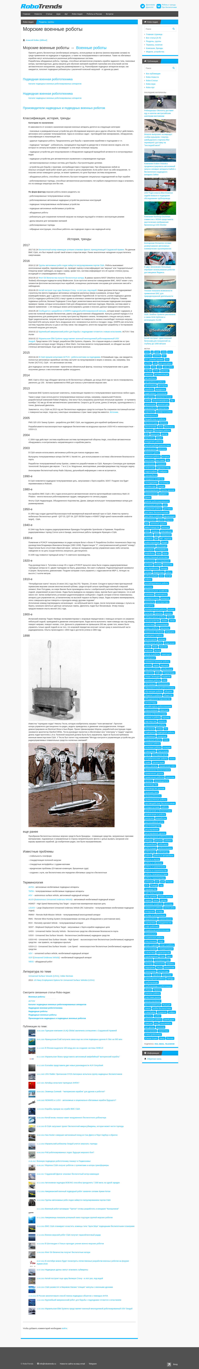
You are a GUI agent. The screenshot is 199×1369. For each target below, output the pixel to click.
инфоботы (149, 553)
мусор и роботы (152, 654)
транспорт (167, 975)
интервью (149, 550)
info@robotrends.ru (48, 1364)
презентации (158, 762)
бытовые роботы (162, 430)
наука (156, 665)
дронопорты (150, 520)
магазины (165, 628)
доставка (168, 509)
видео (159, 438)
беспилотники (151, 423)
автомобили (150, 378)
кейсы (168, 572)
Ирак (158, 553)
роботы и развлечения (155, 867)
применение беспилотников (157, 770)
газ (168, 460)
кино (161, 576)
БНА (161, 427)
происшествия (151, 792)
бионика (163, 423)
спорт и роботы (167, 945)
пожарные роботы (153, 740)
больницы (169, 427)
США (162, 956)
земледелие (166, 531)
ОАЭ (164, 680)
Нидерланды (169, 673)
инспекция (161, 546)
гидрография (151, 471)
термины (170, 964)
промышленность (153, 796)
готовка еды (150, 486)
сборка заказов (165, 896)
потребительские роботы (156, 759)
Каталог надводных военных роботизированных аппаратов (54, 98)
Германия (161, 464)
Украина (157, 990)
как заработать (152, 568)
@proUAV (150, 7)
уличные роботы (152, 993)
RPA (153, 367)
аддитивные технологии (156, 393)
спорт (160, 941)
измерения (166, 535)
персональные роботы (155, 725)
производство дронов (154, 788)
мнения (162, 639)
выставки (160, 460)
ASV (30, 895)
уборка (148, 990)
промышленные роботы (156, 800)
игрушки (148, 535)
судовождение (151, 956)
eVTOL (148, 363)
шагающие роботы (153, 1020)
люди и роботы (152, 628)
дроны (161, 520)
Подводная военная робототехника (48, 79)
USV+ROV (168, 367)
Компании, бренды (154, 48)
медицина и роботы (154, 635)
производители (161, 781)
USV (30, 953)
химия (148, 1008)
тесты (159, 967)
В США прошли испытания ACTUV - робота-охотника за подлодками (69, 357)
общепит (169, 691)
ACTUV (31, 1001)
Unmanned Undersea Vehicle (46, 957)
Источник (114, 412)
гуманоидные (151, 494)
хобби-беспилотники (162, 1008)
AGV (147, 352)
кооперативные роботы (155, 609)
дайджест (163, 494)
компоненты (161, 594)
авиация (149, 374)
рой (162, 882)
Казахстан (167, 565)
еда (146, 524)
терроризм (150, 967)
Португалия (162, 751)
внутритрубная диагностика (157, 445)
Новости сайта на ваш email (72, 1364)
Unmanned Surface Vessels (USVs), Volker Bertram (50, 976)
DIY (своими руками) (154, 359)
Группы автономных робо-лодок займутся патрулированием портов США (71, 265)
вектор (164, 434)
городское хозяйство (154, 479)
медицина (170, 632)
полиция (167, 747)
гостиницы (164, 483)
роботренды (163, 852)
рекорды (149, 841)
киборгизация (151, 576)
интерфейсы (161, 550)
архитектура (163, 404)
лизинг (164, 621)
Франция (166, 1005)
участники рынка (152, 997)
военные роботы (152, 456)
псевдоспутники (152, 807)
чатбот (157, 1016)
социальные (150, 934)
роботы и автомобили (163, 855)
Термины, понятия (154, 45)
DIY (164, 356)
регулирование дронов (155, 833)
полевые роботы (152, 744)
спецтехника (150, 941)
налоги (148, 665)
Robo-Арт (150, 87)
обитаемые (150, 684)
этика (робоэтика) (153, 1034)
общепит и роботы (153, 695)
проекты (149, 781)
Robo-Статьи (152, 80)
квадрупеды (158, 572)
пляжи (159, 729)
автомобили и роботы (155, 382)
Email (161, 1044)
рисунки (158, 841)
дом (165, 505)
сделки (163, 900)
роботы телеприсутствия (156, 874)
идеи (157, 535)
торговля (156, 975)
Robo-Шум (150, 84)
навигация (166, 654)
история (148, 565)
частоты (148, 1016)
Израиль (149, 538)
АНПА (31, 887)
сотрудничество (164, 923)
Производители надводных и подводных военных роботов (64, 108)
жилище (165, 527)
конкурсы (165, 598)
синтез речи (169, 908)
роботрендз (150, 852)
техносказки (150, 971)
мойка (147, 647)
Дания (148, 497)
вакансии (155, 434)
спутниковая (150, 949)
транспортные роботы (155, 979)
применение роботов (154, 777)
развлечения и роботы (155, 814)
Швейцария (169, 1020)
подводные (150, 732)
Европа (169, 520)
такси (169, 956)
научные (164, 665)
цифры (172, 1012)
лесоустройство (152, 621)
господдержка (151, 483)
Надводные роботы (37, 1011)
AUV (170, 352)
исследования (163, 561)
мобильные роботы (154, 643)
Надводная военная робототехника (48, 93)
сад (161, 885)
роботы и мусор (152, 859)
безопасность (151, 415)
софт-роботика (152, 926)
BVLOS (148, 356)
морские (149, 650)
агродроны (160, 389)
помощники (150, 751)
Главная (26, 14)
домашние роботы (153, 509)
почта (172, 759)
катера (148, 572)
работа (164, 807)
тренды (170, 979)
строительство (163, 952)
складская (149, 911)
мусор (157, 650)
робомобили (150, 844)
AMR (157, 352)
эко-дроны (149, 1027)
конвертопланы (152, 598)
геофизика (150, 464)
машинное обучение (154, 632)
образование (163, 684)
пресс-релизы (151, 766)
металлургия (150, 639)
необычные (167, 669)
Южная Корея (151, 1038)
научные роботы (152, 669)
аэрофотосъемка (164, 412)
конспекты (149, 602)
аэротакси (149, 412)
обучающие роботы (154, 691)
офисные (164, 710)
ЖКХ (147, 531)
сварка (148, 900)
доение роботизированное (157, 501)
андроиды (149, 397)
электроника (150, 1031)
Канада (164, 568)
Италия (157, 565)
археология (150, 404)
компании (149, 594)
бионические (151, 427)
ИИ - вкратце (165, 538)
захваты (155, 531)
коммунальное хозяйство (156, 591)
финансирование (152, 1001)
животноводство (152, 527)
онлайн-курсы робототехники (158, 706)
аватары (164, 371)
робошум (149, 882)
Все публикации (153, 74)
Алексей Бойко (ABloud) (36, 40)
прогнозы (170, 777)
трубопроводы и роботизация (158, 986)
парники (166, 717)
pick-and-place (165, 363)
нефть (158, 673)
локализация (162, 624)
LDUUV (31, 908)
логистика (149, 624)
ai (152, 352)
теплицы (149, 964)
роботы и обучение (153, 863)
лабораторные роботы (155, 617)
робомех (168, 841)
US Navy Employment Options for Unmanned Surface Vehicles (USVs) (64, 980)
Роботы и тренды (169, 5)
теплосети (159, 964)
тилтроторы (163, 971)
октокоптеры (150, 703)
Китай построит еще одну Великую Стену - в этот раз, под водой (67, 290)
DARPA (157, 356)
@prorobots (150, 5)
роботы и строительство (156, 870)
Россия (169, 882)
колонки (148, 587)
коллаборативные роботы (156, 583)
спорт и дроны (151, 945)
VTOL (156, 371)
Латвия (170, 617)
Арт (66, 14)
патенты (162, 721)
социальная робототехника (157, 930)
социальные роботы (154, 938)
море (155, 647)
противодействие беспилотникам (160, 803)
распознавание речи (154, 822)
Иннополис (150, 546)
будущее (149, 430)
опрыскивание (151, 710)
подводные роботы (165, 732)
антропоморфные (160, 400)
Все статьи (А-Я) (153, 38)
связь (155, 900)
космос (171, 609)
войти (64, 1328)
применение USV (167, 766)
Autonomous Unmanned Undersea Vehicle (53, 899)
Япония (170, 1038)
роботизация (151, 848)
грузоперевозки (152, 490)
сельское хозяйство (154, 904)
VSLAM (148, 371)
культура (149, 613)
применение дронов (154, 773)
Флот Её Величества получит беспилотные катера (61, 278)
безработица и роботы (155, 419)
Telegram (169, 1044)
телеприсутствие (162, 960)
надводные (150, 658)
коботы (148, 579)
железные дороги (158, 524)
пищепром (149, 729)
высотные (149, 460)
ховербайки (150, 1012)
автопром (162, 386)
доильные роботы (153, 505)
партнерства (150, 721)
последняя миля (160, 755)
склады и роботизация (155, 915)
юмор (162, 1038)
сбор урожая (150, 896)
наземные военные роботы (157, 662)
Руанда (154, 885)
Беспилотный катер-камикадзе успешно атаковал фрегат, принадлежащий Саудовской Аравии (81, 249)
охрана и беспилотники (155, 714)
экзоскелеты (165, 1023)
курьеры (168, 613)
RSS (156, 1044)
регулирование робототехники (158, 837)
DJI (167, 359)
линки (172, 621)
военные (162, 449)
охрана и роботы (152, 717)
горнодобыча (151, 475)
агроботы (149, 389)
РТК (147, 885)
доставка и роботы (153, 516)
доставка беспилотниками (157, 512)
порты (147, 755)
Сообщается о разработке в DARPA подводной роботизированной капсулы (72, 311)
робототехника (165, 848)
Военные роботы (91, 48)
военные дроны (152, 453)
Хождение (162, 1012)
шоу (156, 1023)
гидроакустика (163, 468)
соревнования (165, 919)
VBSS (31, 962)
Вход (175, 1364)
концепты (149, 606)
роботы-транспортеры (155, 878)
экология (161, 1027)
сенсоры (168, 904)
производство (151, 785)
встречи (165, 456)
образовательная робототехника (159, 688)
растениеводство (152, 826)
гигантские (150, 468)
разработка (161, 818)
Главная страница (154, 34)
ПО (165, 729)
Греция (161, 486)
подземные (150, 736)
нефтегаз (149, 673)
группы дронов (167, 490)
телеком (148, 960)
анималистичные (164, 397)
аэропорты (163, 408)
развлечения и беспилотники (158, 811)
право (147, 762)
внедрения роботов (154, 441)
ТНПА (31, 891)
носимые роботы (152, 680)
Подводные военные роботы (42, 1015)
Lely (155, 363)
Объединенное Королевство (158, 699)
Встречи (109, 14)
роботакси (162, 844)
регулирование (152, 829)
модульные (170, 643)
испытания (150, 561)
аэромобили (150, 408)
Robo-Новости (152, 77)
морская (163, 647)
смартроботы (151, 919)
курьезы (158, 613)
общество (168, 695)
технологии (169, 967)
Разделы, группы (46, 22)
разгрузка (149, 818)
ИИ (156, 538)
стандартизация (165, 949)
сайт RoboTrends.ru (154, 893)
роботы (148, 855)
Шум (58, 14)
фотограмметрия (152, 1005)
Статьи (49, 14)
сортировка (150, 923)
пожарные (161, 736)
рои (157, 882)
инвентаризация (152, 542)
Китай (168, 576)
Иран (165, 553)
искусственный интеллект (156, 557)
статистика (150, 952)
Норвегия (166, 676)
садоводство (150, 889)
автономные (150, 386)
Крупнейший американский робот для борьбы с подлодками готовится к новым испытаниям (80, 332)
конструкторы (162, 602)
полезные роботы (153, 747)
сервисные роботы (153, 908)
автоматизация (161, 374)
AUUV (31, 899)
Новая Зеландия (152, 676)
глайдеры (163, 471)
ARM (164, 352)
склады (159, 911)
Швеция (148, 1023)
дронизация (169, 516)
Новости (38, 14)
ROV (147, 367)
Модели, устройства (155, 52)
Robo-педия (77, 14)
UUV (30, 957)
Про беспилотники (169, 7)
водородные (150, 449)
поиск (165, 740)
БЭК (147, 434)
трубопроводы (151, 982)
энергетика (163, 1031)
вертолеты (150, 438)
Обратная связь (154, 1059)
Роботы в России (94, 14)
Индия (164, 542)
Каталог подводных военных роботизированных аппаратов (54, 84)
